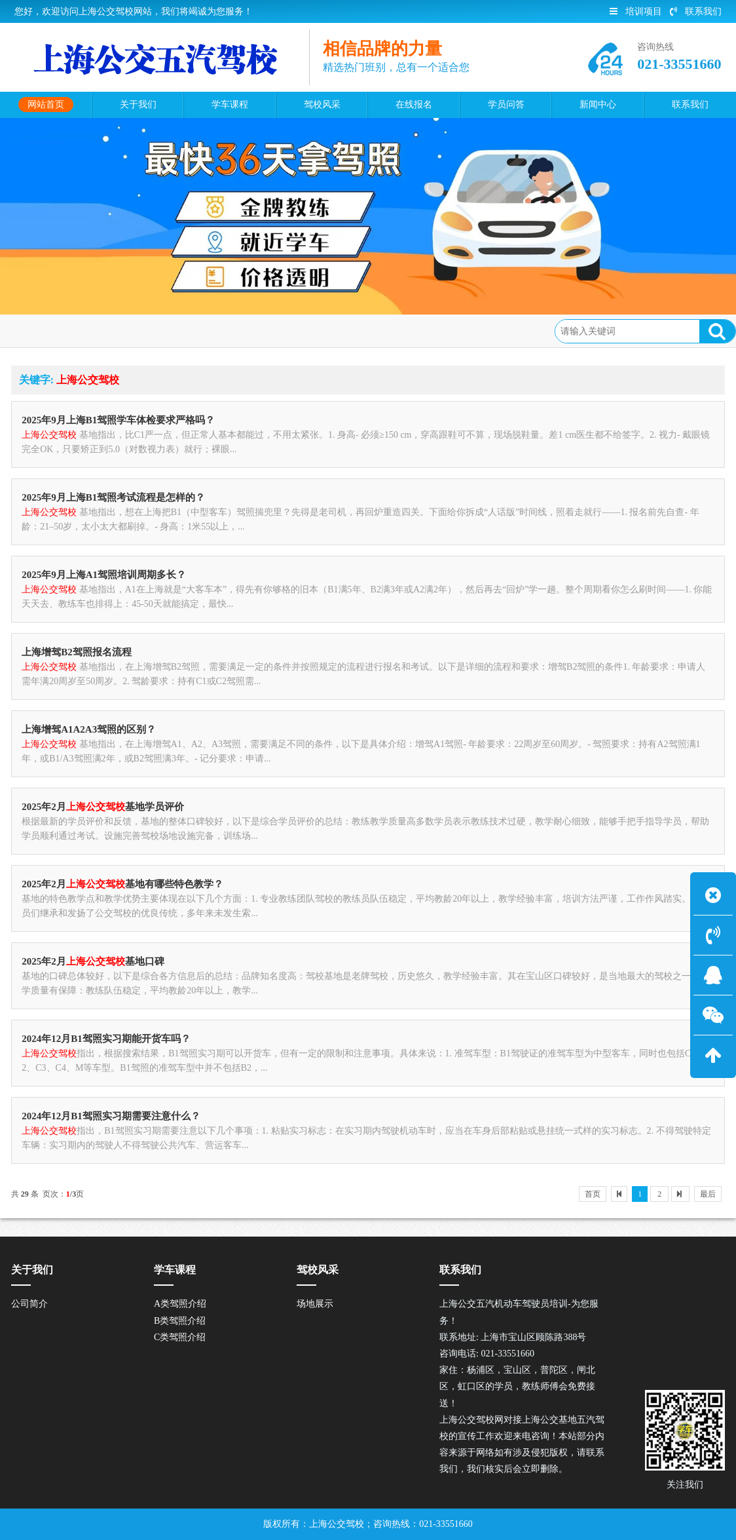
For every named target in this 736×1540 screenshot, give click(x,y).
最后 (708, 1194)
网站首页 (81, 330)
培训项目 (636, 11)
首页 (592, 1194)
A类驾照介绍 (180, 1304)
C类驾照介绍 (180, 1337)
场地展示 (315, 1304)
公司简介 (29, 1304)
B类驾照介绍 (180, 1321)
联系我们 (696, 11)
